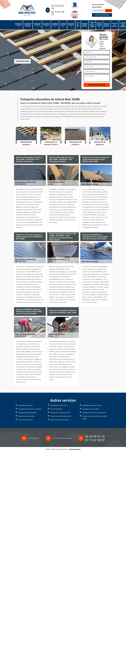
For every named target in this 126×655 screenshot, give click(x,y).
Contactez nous (22, 61)
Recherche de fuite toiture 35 (85, 25)
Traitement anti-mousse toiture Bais (94, 413)
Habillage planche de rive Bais (92, 405)
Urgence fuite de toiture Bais (59, 420)
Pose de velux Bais (56, 409)
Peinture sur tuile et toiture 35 (92, 25)
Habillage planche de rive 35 (106, 25)
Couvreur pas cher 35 (63, 25)
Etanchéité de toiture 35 (71, 25)
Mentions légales (74, 449)
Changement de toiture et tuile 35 (27, 25)
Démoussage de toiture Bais (27, 413)
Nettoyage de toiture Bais (90, 409)
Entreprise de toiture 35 (55, 25)
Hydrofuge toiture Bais (25, 405)
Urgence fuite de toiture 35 (99, 25)
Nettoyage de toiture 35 (115, 25)
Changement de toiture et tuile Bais (29, 409)
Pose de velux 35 (77, 25)
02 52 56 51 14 (57, 7)
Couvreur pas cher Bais (25, 420)
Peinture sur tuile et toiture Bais (60, 416)
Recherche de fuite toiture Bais (60, 413)
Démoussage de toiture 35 (37, 25)
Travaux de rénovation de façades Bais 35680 (94, 417)
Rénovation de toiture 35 (18, 25)
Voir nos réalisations (102, 15)
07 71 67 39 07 (57, 13)
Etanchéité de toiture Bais (58, 405)
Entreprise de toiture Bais (26, 416)
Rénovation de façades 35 (46, 25)
